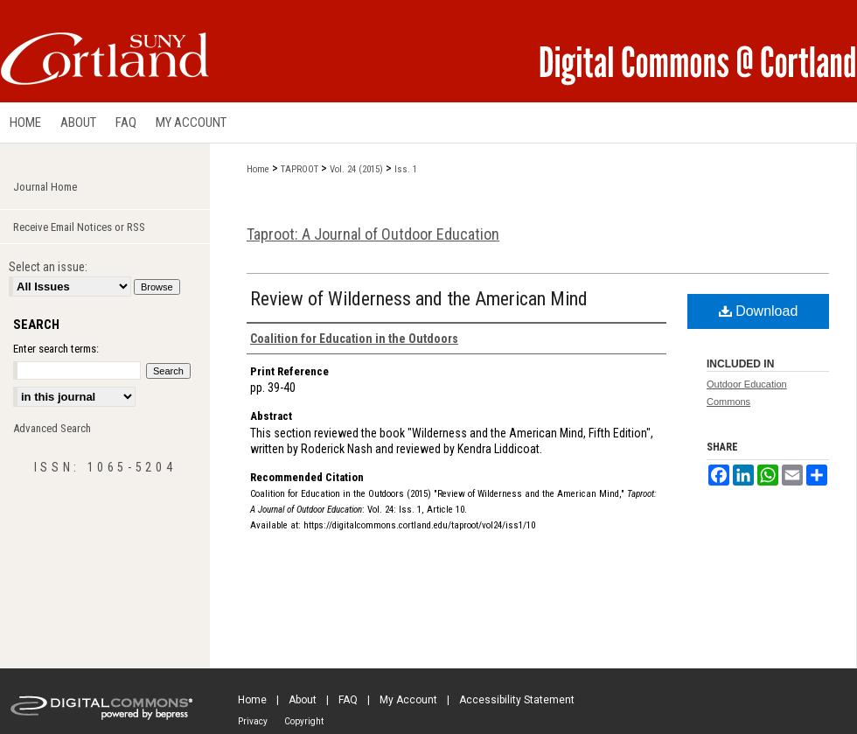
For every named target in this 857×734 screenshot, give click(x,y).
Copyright (304, 721)
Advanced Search (52, 428)
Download (758, 311)
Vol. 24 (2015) (356, 169)
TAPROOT (299, 169)
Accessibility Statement (517, 700)
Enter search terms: (56, 348)
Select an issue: (48, 267)
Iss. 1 (405, 169)
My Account (408, 700)
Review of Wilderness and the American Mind (419, 299)
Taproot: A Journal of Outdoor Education (373, 234)
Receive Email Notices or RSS (79, 227)
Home (258, 169)
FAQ (348, 700)
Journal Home (45, 186)
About (303, 700)
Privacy (253, 721)
